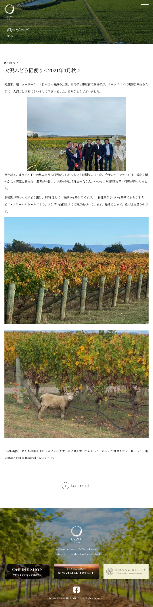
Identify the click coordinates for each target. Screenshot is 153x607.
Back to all (80, 485)
